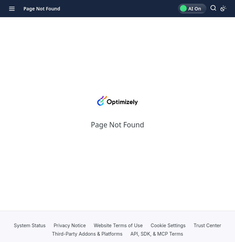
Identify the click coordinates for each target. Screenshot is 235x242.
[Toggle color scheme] (223, 8)
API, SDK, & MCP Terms (157, 234)
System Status (30, 225)
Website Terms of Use (118, 225)
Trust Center (207, 225)
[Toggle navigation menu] (12, 8)
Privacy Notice (70, 225)
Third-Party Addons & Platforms (87, 234)
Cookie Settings (168, 225)
